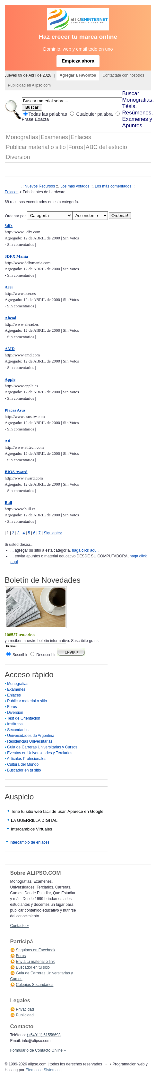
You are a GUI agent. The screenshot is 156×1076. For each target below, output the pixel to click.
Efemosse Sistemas (42, 1070)
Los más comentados (113, 186)
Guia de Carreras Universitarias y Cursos (42, 747)
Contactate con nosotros (123, 75)
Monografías (22, 137)
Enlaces (81, 137)
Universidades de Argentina (30, 735)
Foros (75, 147)
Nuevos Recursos (40, 186)
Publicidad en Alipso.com (29, 85)
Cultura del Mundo (23, 764)
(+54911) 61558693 (44, 1035)
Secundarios (18, 730)
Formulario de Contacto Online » (38, 1050)
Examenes (54, 137)
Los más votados (75, 186)
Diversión (18, 157)
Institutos (14, 724)
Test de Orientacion (23, 718)
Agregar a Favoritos (78, 75)
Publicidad (25, 1015)
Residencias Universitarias (29, 741)
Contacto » (19, 925)
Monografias (17, 683)
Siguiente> (53, 533)
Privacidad (25, 1009)
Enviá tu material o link (35, 961)
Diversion (15, 712)
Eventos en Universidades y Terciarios (39, 753)
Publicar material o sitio (36, 147)
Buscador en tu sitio (24, 770)
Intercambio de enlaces (29, 842)
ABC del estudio (106, 147)
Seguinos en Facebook (36, 950)
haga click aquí (85, 550)
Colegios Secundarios (35, 984)
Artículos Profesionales (26, 758)
